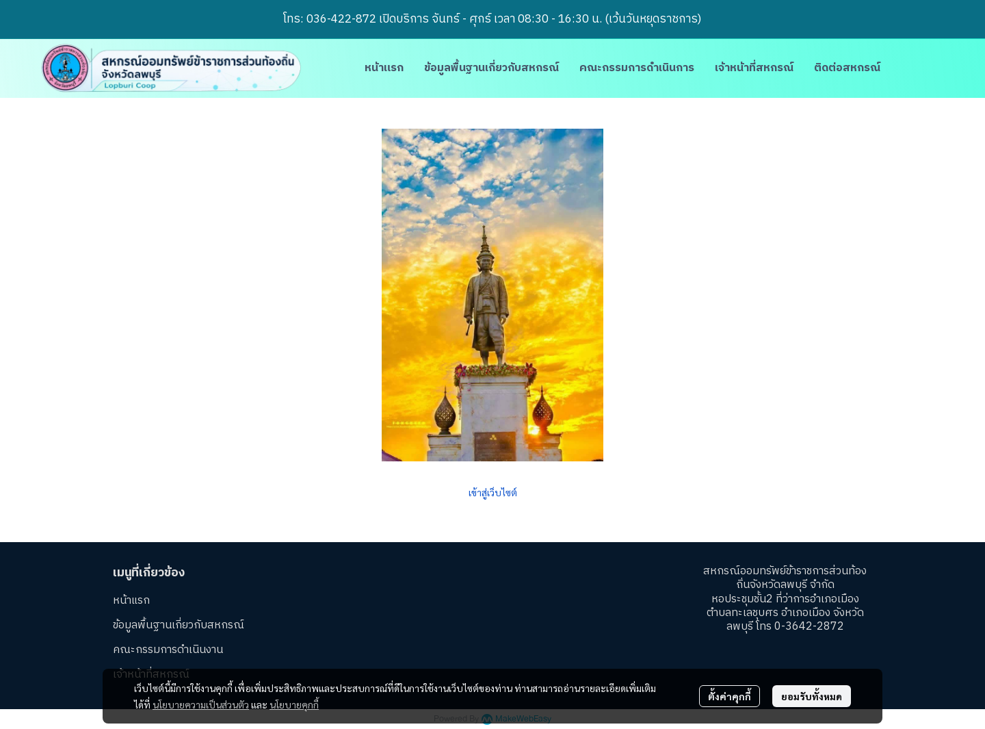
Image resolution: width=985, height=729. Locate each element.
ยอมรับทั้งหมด (811, 696)
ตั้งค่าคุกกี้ (729, 696)
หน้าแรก (131, 600)
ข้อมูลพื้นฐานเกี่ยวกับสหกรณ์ (178, 625)
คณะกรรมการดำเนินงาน (168, 650)
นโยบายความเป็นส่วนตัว (201, 704)
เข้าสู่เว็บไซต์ (493, 492)
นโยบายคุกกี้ (294, 704)
